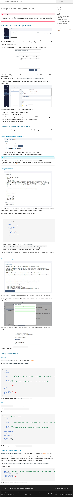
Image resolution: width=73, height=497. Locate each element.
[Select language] (54, 1)
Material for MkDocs (10, 494)
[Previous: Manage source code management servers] (17, 488)
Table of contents (61, 7)
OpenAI (33, 360)
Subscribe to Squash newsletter (40, 492)
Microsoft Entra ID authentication (20, 163)
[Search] (64, 1)
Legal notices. (22, 492)
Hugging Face (9, 455)
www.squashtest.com (29, 492)
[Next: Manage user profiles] (62, 488)
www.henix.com (28, 494)
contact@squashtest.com (67, 494)
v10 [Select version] (21, 1)
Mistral (26, 406)
